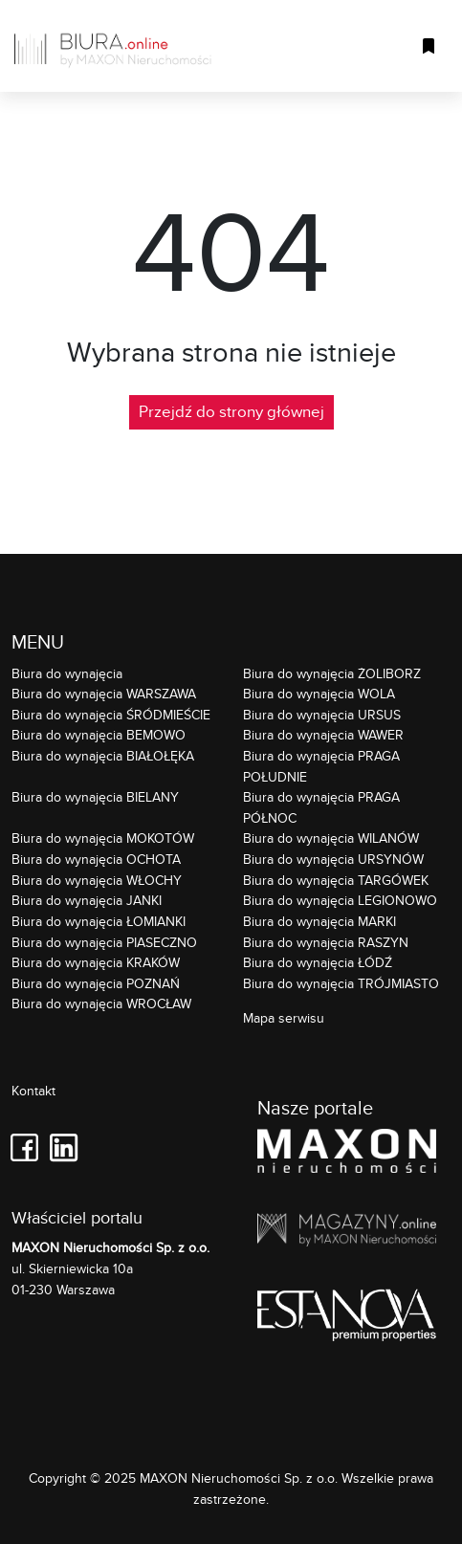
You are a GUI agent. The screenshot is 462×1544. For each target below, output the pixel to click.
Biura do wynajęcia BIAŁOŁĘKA (102, 755)
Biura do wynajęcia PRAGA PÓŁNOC (321, 806)
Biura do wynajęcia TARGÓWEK (336, 880)
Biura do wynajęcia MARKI (319, 921)
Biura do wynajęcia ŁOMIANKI (98, 921)
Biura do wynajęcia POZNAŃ (95, 983)
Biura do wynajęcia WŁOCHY (96, 880)
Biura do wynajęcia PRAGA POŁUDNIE (321, 765)
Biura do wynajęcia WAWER (323, 734)
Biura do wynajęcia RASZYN (325, 942)
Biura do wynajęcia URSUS (322, 714)
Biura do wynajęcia (66, 673)
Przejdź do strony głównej (231, 411)
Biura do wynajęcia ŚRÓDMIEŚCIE (110, 714)
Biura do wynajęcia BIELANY (95, 796)
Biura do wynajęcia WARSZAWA (103, 693)
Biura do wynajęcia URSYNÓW (333, 859)
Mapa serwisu (283, 1017)
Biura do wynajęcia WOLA (319, 693)
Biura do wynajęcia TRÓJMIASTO (341, 983)
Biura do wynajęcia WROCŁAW (101, 1003)
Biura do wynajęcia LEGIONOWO (340, 900)
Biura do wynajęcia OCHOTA (96, 859)
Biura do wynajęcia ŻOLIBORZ (332, 673)
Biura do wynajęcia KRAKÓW (95, 962)
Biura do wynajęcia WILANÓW (331, 837)
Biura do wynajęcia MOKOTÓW (102, 837)
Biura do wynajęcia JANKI (86, 900)
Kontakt (33, 1091)
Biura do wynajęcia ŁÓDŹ (317, 962)
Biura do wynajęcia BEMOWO (98, 734)
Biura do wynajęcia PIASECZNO (104, 942)
